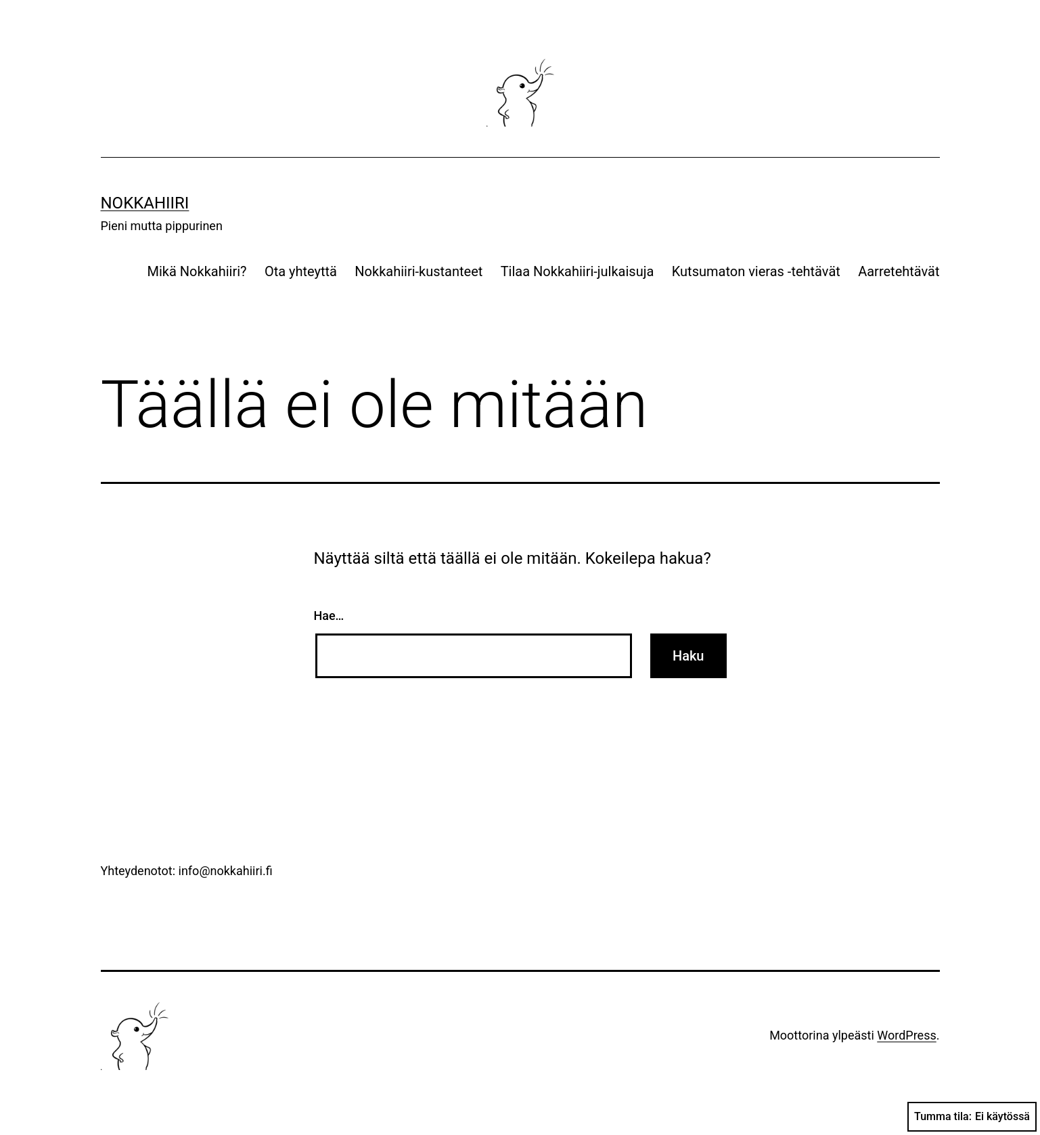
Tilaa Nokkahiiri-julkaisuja (577, 271)
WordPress (906, 1035)
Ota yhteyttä (301, 271)
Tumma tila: (972, 1117)
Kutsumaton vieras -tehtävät (756, 271)
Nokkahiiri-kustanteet (418, 271)
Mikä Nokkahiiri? (197, 271)
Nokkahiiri (145, 203)
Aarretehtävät (898, 271)
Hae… (329, 615)
